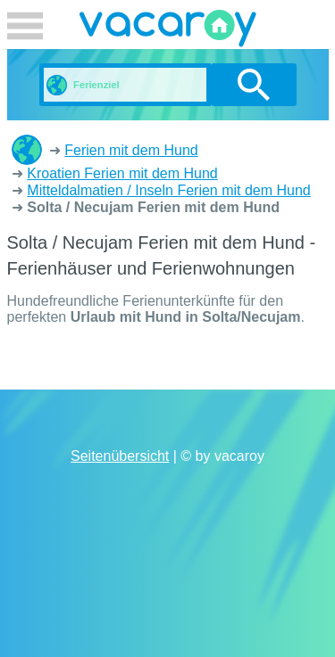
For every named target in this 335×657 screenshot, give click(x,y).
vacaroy (168, 31)
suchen (253, 84)
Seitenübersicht (120, 456)
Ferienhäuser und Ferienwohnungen (27, 150)
